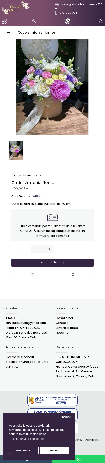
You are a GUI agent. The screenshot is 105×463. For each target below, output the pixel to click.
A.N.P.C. (12, 366)
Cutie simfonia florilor (36, 32)
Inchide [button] (66, 417)
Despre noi (64, 318)
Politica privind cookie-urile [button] (27, 438)
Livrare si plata (67, 328)
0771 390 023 (68, 12)
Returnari (63, 332)
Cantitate (17, 249)
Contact (62, 323)
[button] (34, 20)
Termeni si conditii (20, 357)
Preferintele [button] (23, 450)
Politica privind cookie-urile (27, 362)
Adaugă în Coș (52, 262)
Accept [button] (54, 450)
